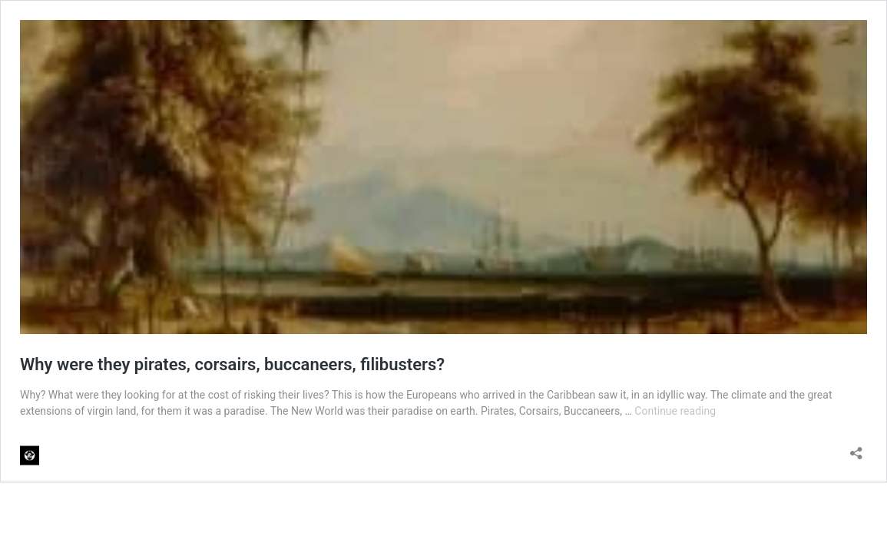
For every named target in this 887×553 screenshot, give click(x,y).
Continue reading (675, 411)
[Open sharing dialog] (856, 448)
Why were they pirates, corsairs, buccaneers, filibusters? (232, 364)
